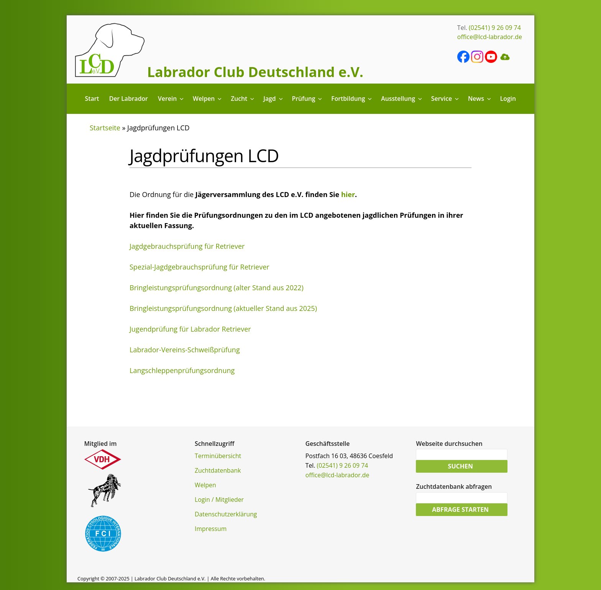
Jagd (273, 98)
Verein (171, 98)
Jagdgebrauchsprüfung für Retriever (187, 246)
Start (92, 98)
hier (348, 194)
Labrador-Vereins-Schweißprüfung (185, 349)
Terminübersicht (218, 456)
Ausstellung (402, 98)
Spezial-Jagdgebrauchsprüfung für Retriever (199, 266)
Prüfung (307, 98)
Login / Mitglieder (219, 499)
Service (445, 98)
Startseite (105, 127)
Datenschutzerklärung (226, 514)
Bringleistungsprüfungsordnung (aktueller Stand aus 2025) (223, 308)
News (480, 98)
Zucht (243, 98)
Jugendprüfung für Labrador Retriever (190, 329)
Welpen (208, 98)
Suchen (460, 467)
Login (508, 98)
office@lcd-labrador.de (489, 37)
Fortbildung (352, 98)
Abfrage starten (460, 511)
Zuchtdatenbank (218, 470)
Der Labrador (128, 98)
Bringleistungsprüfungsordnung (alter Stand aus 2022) (217, 287)
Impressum (211, 528)
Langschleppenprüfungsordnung (182, 370)
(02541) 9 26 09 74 (495, 27)
